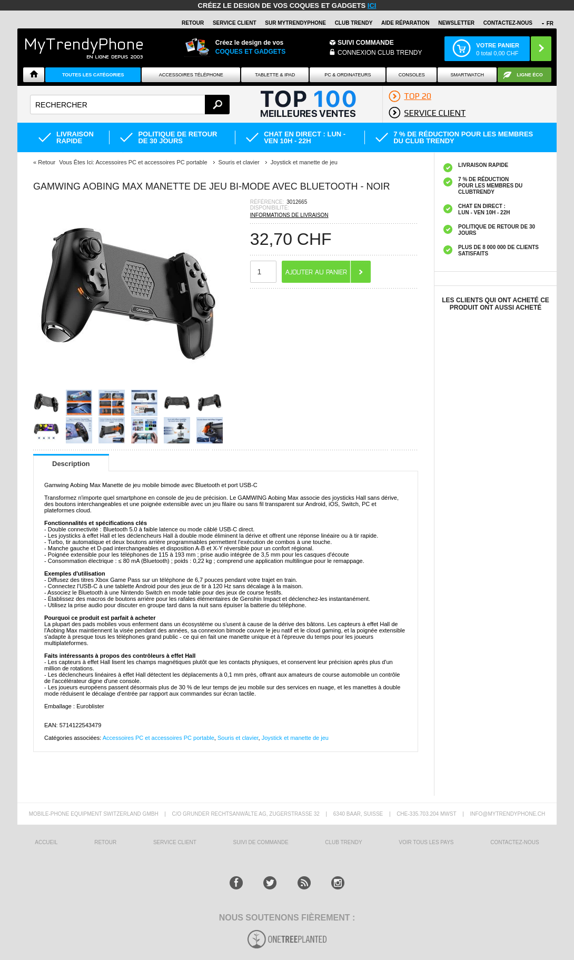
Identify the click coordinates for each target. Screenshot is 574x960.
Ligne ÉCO (530, 74)
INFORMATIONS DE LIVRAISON (289, 215)
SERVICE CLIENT (234, 23)
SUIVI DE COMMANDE (261, 842)
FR (550, 23)
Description (71, 464)
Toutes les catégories (93, 74)
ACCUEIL (46, 842)
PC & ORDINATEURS (347, 74)
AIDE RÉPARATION (405, 23)
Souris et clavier (238, 738)
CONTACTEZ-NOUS (507, 23)
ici (372, 5)
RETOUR (193, 23)
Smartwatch (467, 74)
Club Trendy (354, 23)
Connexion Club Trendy (380, 52)
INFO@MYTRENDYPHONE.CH (507, 814)
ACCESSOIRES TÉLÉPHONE (191, 74)
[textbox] (130, 104)
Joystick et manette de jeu (295, 738)
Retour (46, 162)
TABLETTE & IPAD (275, 74)
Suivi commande (366, 42)
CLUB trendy (343, 842)
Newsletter (456, 23)
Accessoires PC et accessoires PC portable (158, 738)
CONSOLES (412, 74)
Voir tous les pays (426, 842)
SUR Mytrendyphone (295, 23)
